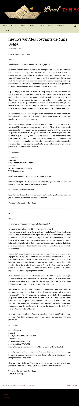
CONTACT (5, 30)
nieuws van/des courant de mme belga (19, 385)
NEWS (23, 26)
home (6, 394)
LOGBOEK (60, 26)
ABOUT (13, 26)
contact (6, 398)
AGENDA (32, 26)
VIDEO (50, 26)
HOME (4, 26)
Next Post (72, 385)
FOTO (42, 26)
